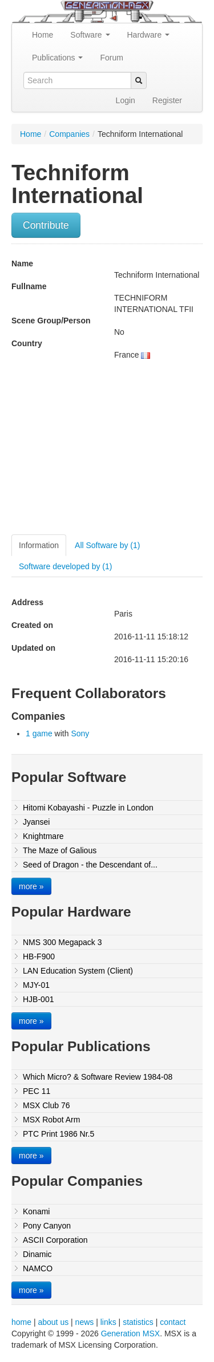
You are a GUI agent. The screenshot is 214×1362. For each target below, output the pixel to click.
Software (90, 34)
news (84, 1322)
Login (125, 100)
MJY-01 (36, 985)
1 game (39, 733)
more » (31, 886)
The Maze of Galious (59, 850)
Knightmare (43, 836)
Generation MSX (130, 1333)
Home (42, 34)
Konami (36, 1211)
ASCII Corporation (55, 1240)
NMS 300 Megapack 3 (62, 942)
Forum (111, 57)
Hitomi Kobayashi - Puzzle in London (88, 807)
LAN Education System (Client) (78, 970)
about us (53, 1322)
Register (167, 100)
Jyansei (36, 821)
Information (39, 545)
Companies (69, 134)
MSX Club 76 (46, 1105)
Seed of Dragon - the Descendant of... (90, 864)
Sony (80, 733)
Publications (57, 57)
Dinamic (37, 1254)
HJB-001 (38, 999)
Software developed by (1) (65, 566)
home (21, 1322)
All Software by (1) (107, 545)
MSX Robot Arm (51, 1119)
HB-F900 (39, 956)
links (108, 1322)
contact (172, 1322)
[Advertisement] (107, 452)
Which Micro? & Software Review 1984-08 (97, 1076)
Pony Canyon (47, 1225)
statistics (138, 1322)
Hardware (148, 34)
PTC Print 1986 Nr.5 (58, 1133)
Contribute (46, 225)
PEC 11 (36, 1091)
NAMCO (38, 1268)
